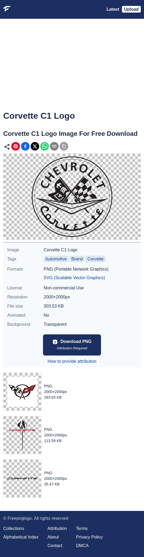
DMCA (82, 545)
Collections (13, 528)
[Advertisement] (72, 68)
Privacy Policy (89, 537)
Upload (131, 9)
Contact (55, 545)
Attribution (57, 528)
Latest (113, 9)
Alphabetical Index (20, 537)
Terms (82, 528)
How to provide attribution (72, 361)
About (53, 537)
